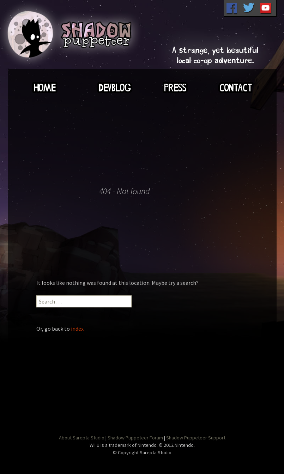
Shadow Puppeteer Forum (135, 437)
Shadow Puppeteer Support (195, 437)
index (77, 328)
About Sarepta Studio (81, 437)
